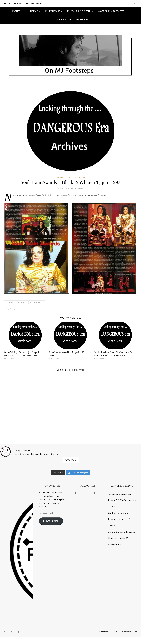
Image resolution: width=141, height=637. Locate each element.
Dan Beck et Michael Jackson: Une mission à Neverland (119, 519)
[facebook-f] (125, 3)
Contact (40, 3)
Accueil (7, 3)
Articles (30, 3)
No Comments (77, 188)
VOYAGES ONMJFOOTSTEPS (111, 11)
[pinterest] (131, 3)
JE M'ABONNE (51, 521)
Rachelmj (11, 308)
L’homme (33, 11)
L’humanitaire (52, 11)
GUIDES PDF (82, 19)
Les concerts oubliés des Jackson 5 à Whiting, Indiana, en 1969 (122, 500)
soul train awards (36, 302)
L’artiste (17, 11)
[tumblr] (134, 3)
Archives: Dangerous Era (70, 177)
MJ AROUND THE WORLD (79, 11)
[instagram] (122, 3)
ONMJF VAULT (61, 19)
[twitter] (128, 3)
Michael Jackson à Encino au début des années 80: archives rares (121, 538)
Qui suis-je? (18, 3)
